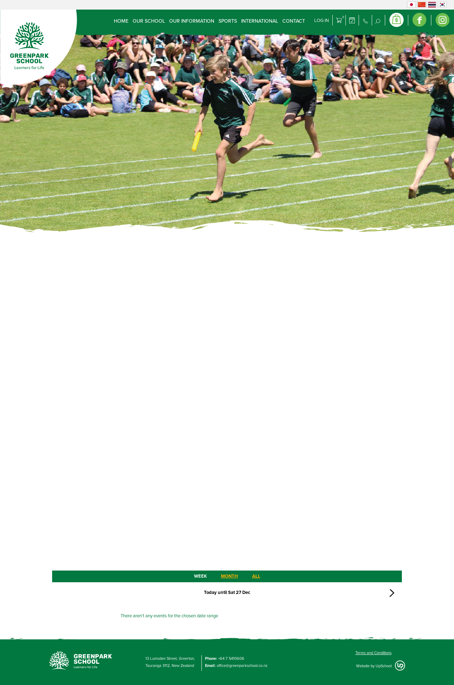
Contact (293, 21)
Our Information (191, 21)
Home (121, 21)
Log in (321, 20)
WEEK (200, 576)
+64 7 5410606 (231, 658)
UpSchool (384, 666)
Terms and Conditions (373, 653)
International (259, 21)
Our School (149, 21)
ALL (256, 576)
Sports (227, 21)
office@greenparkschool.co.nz (242, 665)
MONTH (229, 576)
